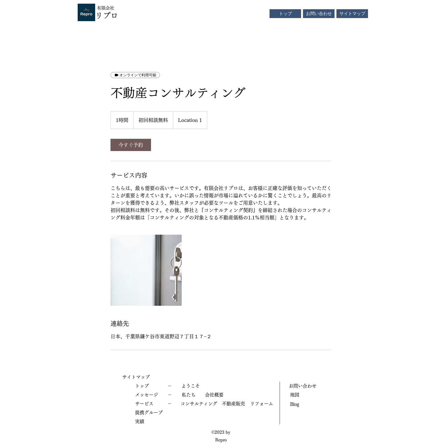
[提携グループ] (153, 412)
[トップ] (285, 13)
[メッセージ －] (153, 395)
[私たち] (188, 395)
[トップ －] (153, 386)
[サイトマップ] (352, 13)
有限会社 (105, 8)
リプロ (106, 15)
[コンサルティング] (198, 404)
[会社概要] (214, 395)
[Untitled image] (146, 270)
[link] (130, 145)
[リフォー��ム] (261, 404)
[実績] (153, 421)
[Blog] (304, 404)
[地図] (304, 395)
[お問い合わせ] (319, 13)
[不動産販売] (233, 404)
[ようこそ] (190, 386)
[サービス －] (153, 404)
